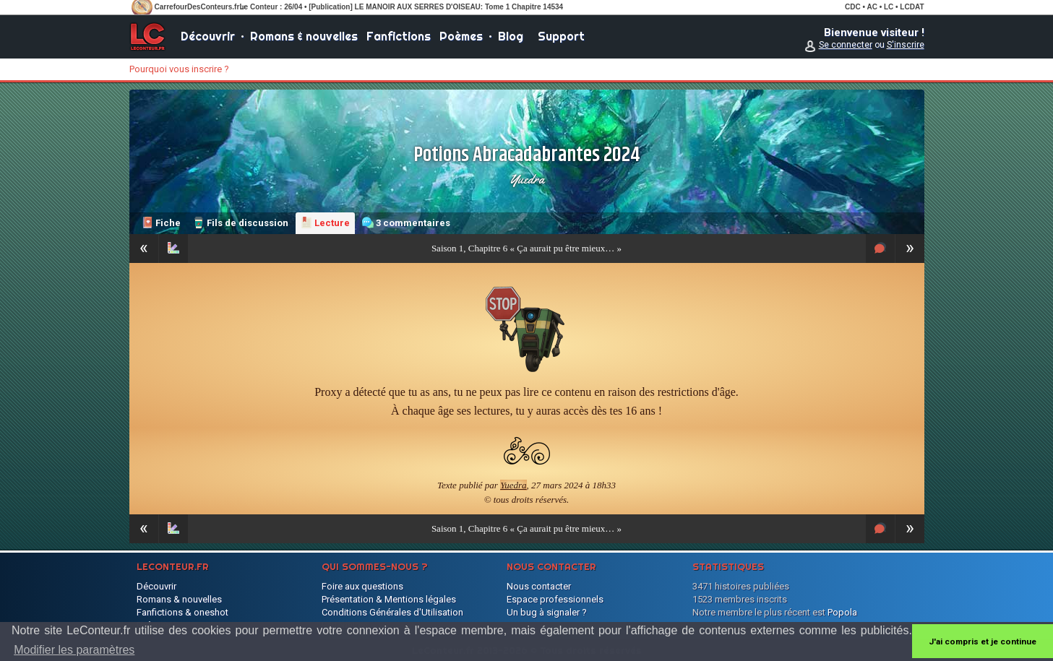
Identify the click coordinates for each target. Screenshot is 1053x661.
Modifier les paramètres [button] (74, 650)
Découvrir (208, 36)
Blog (510, 36)
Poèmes (461, 36)
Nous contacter (539, 586)
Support (561, 36)
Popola (842, 612)
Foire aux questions (362, 586)
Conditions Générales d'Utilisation (392, 612)
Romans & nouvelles (304, 36)
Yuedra (527, 179)
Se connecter (845, 45)
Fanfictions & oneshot (182, 612)
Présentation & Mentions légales (389, 599)
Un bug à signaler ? (547, 612)
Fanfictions (398, 36)
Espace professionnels (555, 599)
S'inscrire (905, 45)
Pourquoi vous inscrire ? (179, 69)
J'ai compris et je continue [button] (982, 641)
